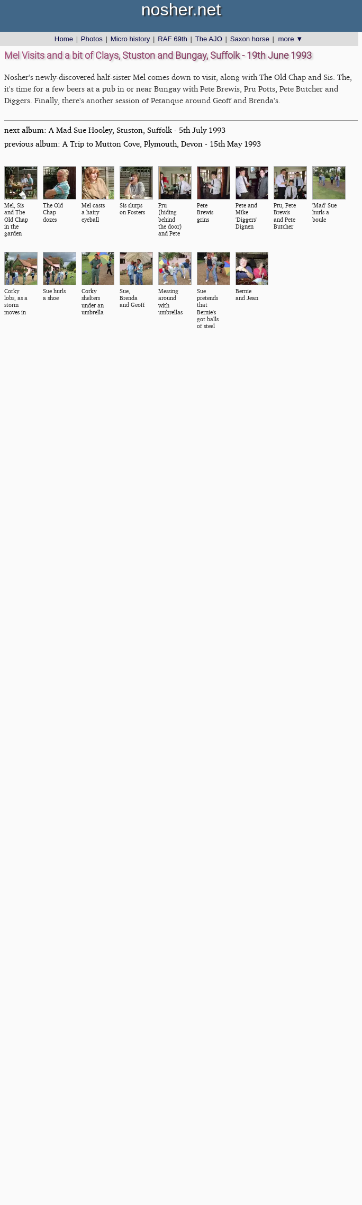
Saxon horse (249, 39)
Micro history (130, 39)
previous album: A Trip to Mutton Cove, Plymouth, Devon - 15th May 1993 (132, 144)
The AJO (208, 39)
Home (64, 39)
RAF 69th (172, 39)
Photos (92, 39)
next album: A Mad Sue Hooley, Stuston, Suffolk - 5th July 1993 (114, 130)
